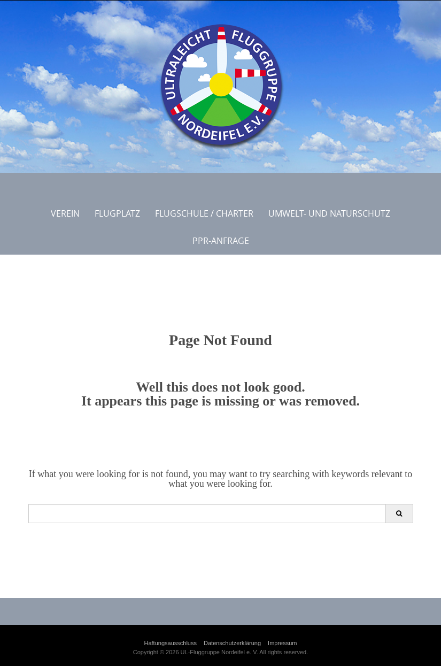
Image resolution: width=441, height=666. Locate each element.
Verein (65, 213)
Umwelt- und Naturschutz (329, 213)
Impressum (282, 643)
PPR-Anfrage (220, 241)
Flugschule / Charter (204, 213)
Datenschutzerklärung (232, 643)
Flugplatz (117, 213)
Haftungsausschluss (170, 643)
